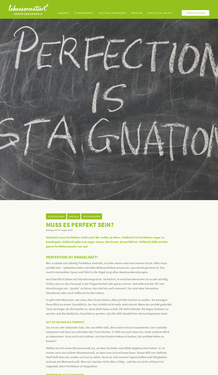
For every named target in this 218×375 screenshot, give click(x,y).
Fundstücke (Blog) (159, 13)
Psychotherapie (56, 216)
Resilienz (73, 216)
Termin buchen (195, 13)
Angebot (64, 13)
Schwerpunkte (84, 13)
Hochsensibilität (91, 216)
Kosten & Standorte (112, 13)
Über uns (137, 13)
